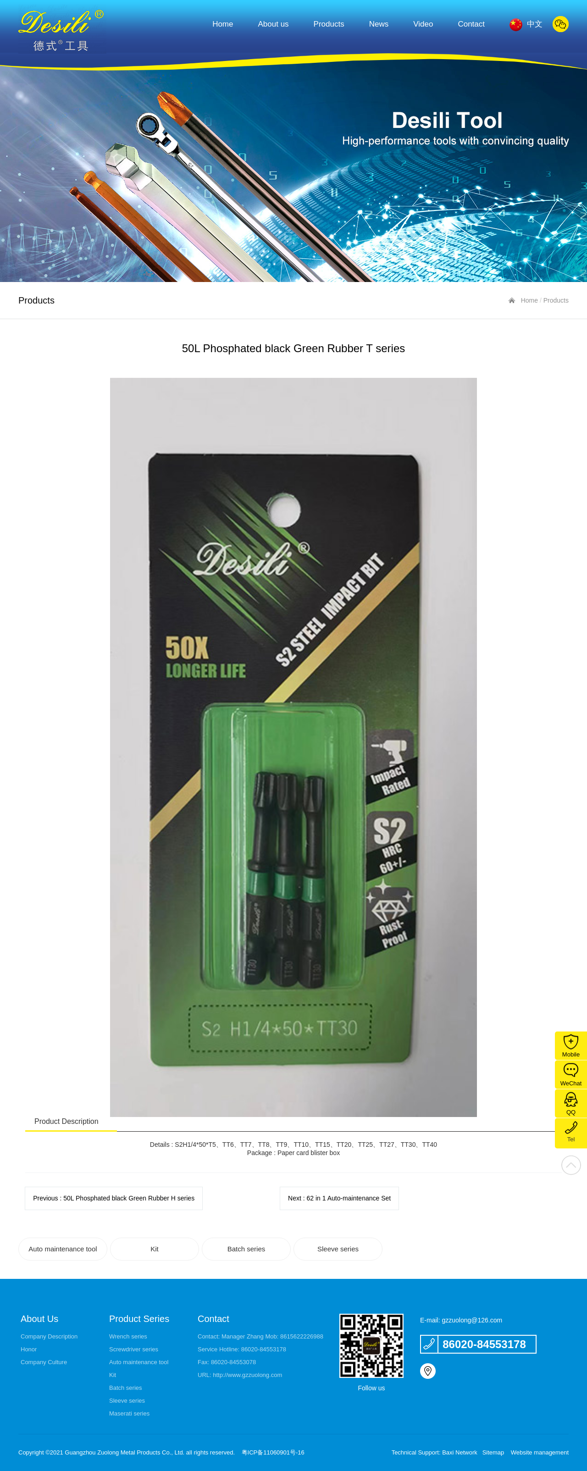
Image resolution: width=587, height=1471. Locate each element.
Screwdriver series (133, 1349)
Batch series (246, 1249)
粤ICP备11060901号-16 (273, 1452)
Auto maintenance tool (62, 1249)
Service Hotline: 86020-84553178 (242, 1349)
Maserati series (129, 1413)
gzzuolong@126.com (472, 1320)
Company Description (49, 1336)
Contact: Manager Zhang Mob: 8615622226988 (260, 1336)
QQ (571, 1104)
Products (329, 24)
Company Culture (44, 1362)
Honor (29, 1349)
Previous (113, 1198)
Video (423, 24)
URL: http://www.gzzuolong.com (240, 1374)
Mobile (571, 1046)
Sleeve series (338, 1249)
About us (273, 24)
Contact (471, 24)
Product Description (66, 1121)
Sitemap (493, 1452)
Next (339, 1198)
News (379, 24)
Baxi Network (459, 1452)
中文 (526, 23)
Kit (154, 1249)
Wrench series (128, 1336)
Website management (540, 1452)
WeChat (571, 1075)
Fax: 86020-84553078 (227, 1362)
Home (222, 24)
